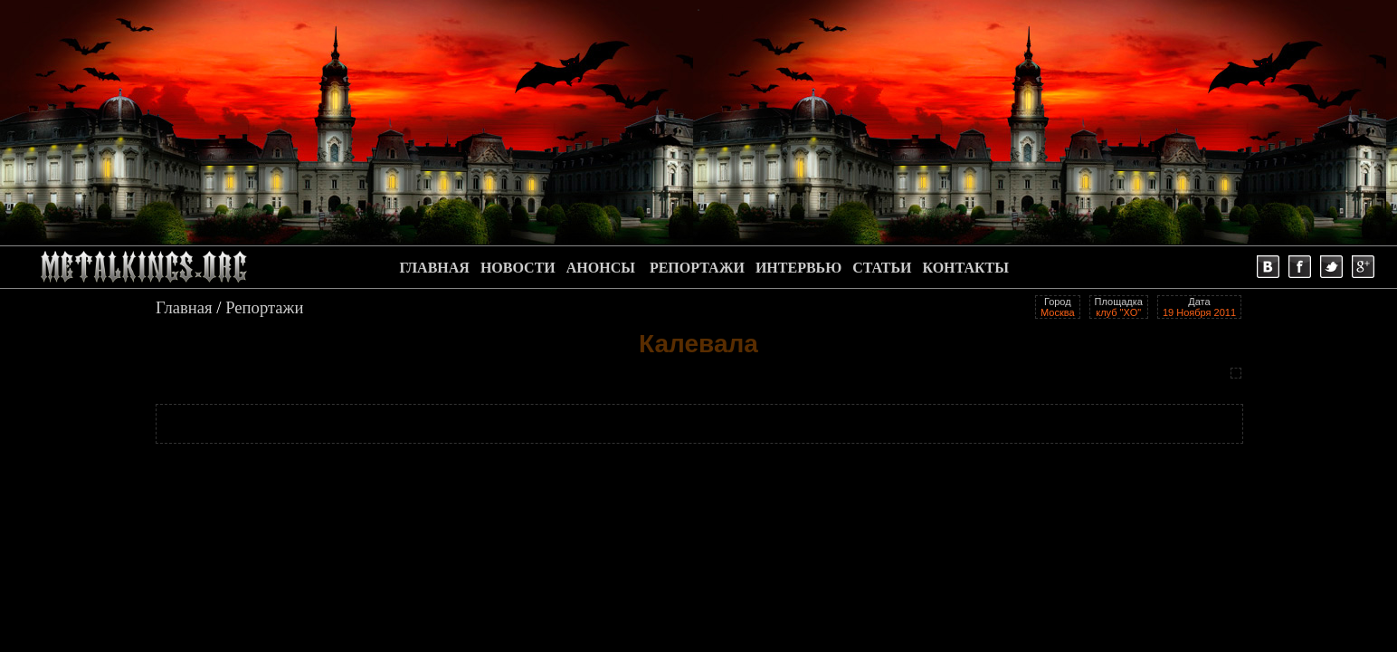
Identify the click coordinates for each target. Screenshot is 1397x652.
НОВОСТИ (518, 267)
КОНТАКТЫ (965, 267)
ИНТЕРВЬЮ (798, 267)
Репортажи (264, 307)
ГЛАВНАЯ (434, 267)
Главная (184, 307)
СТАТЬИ (881, 267)
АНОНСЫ (600, 267)
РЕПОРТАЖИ (697, 267)
